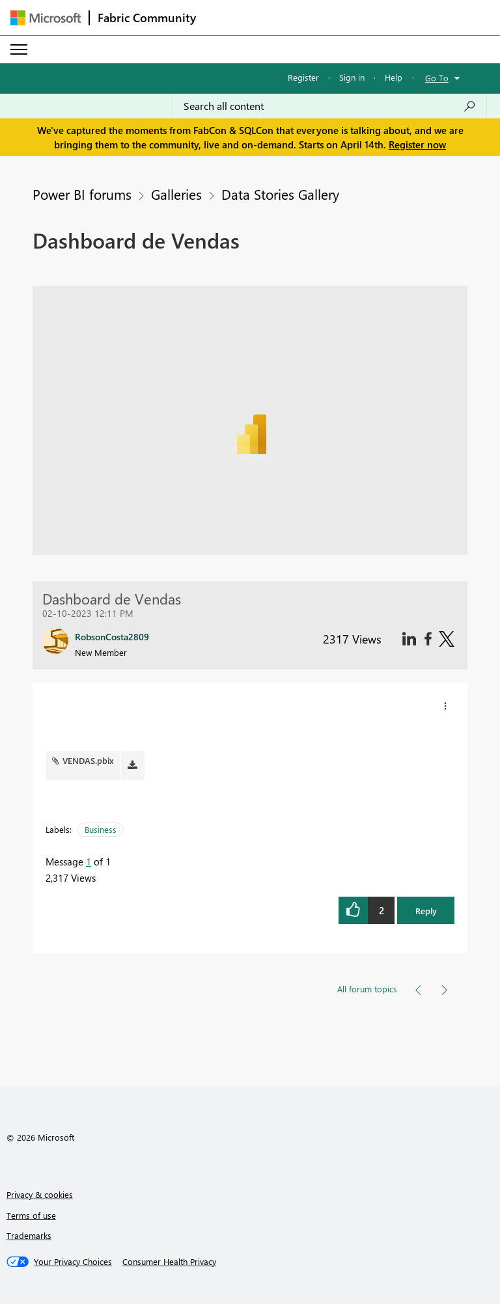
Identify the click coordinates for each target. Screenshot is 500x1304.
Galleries (176, 194)
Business (101, 829)
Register (303, 77)
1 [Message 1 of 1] (88, 861)
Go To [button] (437, 77)
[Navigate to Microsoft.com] (45, 17)
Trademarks (29, 1235)
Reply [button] (426, 910)
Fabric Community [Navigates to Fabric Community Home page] (147, 17)
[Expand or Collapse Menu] (19, 49)
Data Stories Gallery (280, 194)
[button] (445, 706)
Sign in (352, 77)
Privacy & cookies (40, 1194)
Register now (417, 144)
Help (393, 77)
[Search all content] (330, 106)
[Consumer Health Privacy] (169, 1261)
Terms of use (31, 1215)
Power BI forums (82, 194)
